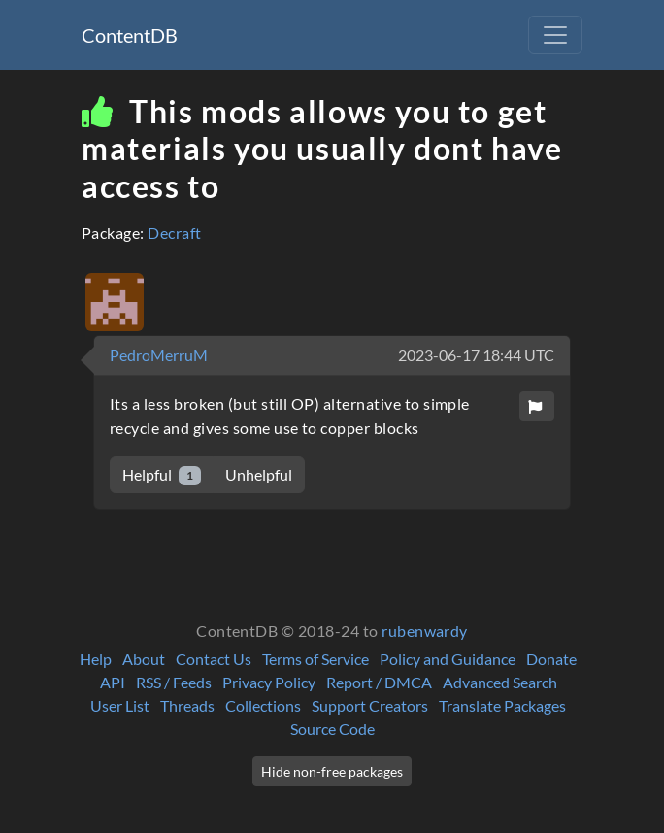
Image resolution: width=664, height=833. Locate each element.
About (143, 659)
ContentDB (130, 35)
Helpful (161, 475)
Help (96, 659)
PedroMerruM (159, 355)
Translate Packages (502, 705)
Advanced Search (500, 682)
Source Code (332, 728)
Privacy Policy (268, 682)
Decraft (174, 232)
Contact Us (213, 659)
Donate (551, 659)
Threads (187, 705)
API (112, 682)
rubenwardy (425, 630)
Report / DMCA (379, 682)
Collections (263, 705)
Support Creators (370, 705)
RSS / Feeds (174, 682)
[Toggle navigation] (555, 35)
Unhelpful (258, 474)
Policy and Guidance (447, 659)
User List (119, 705)
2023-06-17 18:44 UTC (476, 355)
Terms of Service (315, 659)
